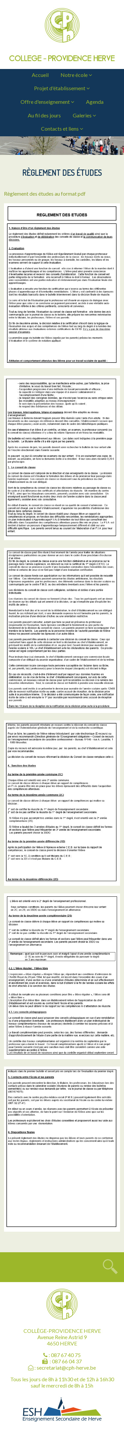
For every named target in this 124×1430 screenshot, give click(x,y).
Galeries (84, 115)
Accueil (40, 75)
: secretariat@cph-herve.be (62, 1367)
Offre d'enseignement (47, 101)
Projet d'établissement (62, 88)
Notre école (76, 75)
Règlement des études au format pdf (45, 193)
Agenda (94, 101)
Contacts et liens (62, 128)
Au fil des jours (44, 115)
